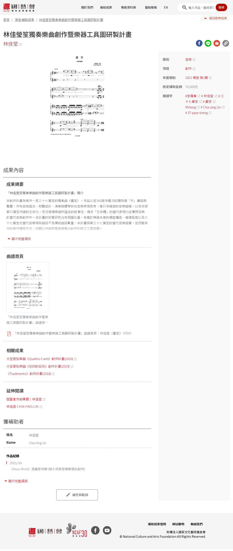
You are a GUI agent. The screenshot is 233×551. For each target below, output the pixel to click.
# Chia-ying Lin (211, 107)
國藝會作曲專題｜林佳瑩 (24, 400)
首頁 (6, 19)
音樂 (188, 59)
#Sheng (190, 107)
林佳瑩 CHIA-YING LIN (22, 408)
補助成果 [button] (106, 7)
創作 (188, 68)
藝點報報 (151, 7)
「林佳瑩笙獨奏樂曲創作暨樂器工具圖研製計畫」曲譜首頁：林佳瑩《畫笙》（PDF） (73, 334)
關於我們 (87, 7)
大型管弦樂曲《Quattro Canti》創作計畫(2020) (39, 360)
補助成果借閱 (155, 525)
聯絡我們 (196, 525)
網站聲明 (177, 525)
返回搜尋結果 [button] (218, 18)
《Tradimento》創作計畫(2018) (28, 375)
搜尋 (221, 7)
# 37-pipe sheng (196, 112)
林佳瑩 (11, 43)
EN (166, 7)
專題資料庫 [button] (128, 7)
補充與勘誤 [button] (80, 496)
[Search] (203, 7)
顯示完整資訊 (21, 238)
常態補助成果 (24, 19)
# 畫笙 (207, 101)
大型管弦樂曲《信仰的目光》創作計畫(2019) (38, 367)
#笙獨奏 (191, 96)
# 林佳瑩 (207, 96)
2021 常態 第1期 (196, 77)
